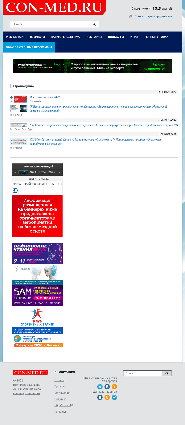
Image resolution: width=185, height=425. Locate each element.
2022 (23, 172)
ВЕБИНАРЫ (37, 37)
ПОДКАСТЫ (116, 37)
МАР (15, 184)
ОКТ (53, 184)
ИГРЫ (134, 37)
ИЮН (34, 184)
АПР (21, 184)
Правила (59, 386)
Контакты (60, 411)
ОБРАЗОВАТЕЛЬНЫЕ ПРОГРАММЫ (29, 47)
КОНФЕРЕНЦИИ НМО (65, 37)
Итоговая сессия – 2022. (45, 97)
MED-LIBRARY (15, 37)
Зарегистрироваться (159, 16)
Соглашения (62, 393)
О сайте (59, 380)
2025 (51, 172)
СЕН (46, 184)
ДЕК (15, 190)
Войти (139, 16)
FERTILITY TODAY (156, 37)
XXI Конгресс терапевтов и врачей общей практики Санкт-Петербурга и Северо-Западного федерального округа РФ (104, 125)
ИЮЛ (40, 184)
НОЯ (59, 184)
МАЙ (28, 184)
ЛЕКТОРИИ (94, 37)
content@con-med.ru (26, 393)
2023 (32, 172)
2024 (42, 172)
